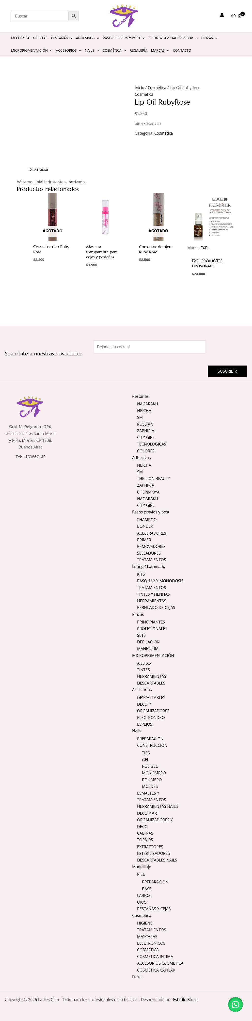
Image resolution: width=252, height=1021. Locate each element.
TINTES (143, 669)
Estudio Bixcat (186, 999)
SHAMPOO (147, 519)
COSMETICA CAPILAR (156, 970)
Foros (137, 976)
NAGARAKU (147, 403)
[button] (234, 1003)
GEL (145, 759)
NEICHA (144, 410)
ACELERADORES (151, 533)
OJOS (141, 902)
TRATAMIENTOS (151, 559)
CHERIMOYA (148, 492)
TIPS (146, 753)
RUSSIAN (145, 424)
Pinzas (138, 614)
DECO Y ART (148, 813)
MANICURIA (147, 648)
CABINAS (145, 833)
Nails (136, 731)
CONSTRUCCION (152, 745)
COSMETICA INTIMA (155, 956)
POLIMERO (152, 779)
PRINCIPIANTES (151, 621)
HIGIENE (144, 923)
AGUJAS (144, 663)
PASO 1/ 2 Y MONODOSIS (160, 580)
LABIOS (144, 895)
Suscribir (227, 371)
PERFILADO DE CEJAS (156, 607)
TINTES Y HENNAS (153, 594)
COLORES (146, 450)
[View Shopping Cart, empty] (236, 16)
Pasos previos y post (150, 511)
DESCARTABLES (151, 683)
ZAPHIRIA (145, 430)
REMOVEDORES (151, 546)
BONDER (145, 526)
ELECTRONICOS (151, 717)
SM (140, 417)
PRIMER (144, 539)
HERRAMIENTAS (151, 601)
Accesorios (142, 689)
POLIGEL (150, 766)
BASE (146, 889)
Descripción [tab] (39, 169)
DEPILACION (148, 642)
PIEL (141, 874)
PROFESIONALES (152, 628)
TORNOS (145, 840)
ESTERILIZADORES (153, 853)
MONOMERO (154, 773)
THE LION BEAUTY (153, 478)
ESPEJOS (144, 724)
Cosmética (157, 87)
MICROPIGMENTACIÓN (153, 655)
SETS (141, 635)
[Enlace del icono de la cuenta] (222, 15)
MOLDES (150, 786)
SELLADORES (149, 553)
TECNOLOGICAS (151, 444)
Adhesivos (141, 457)
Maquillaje (141, 866)
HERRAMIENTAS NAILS (157, 806)
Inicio (140, 87)
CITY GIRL (146, 437)
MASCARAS (147, 936)
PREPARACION (150, 738)
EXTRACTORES (150, 846)
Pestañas (140, 396)
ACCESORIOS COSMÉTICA (160, 963)
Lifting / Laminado (148, 566)
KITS (141, 574)
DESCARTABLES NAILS (157, 860)
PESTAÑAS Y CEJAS (154, 908)
